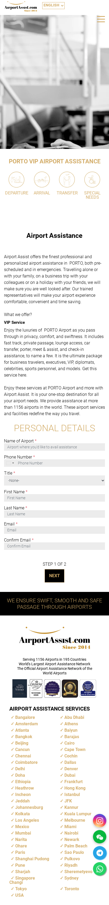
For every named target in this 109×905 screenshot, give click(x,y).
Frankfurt (73, 781)
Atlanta (22, 730)
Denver (71, 768)
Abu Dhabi (74, 717)
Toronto (71, 888)
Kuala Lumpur (77, 813)
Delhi (20, 768)
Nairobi (71, 833)
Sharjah (22, 871)
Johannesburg (29, 807)
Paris (20, 852)
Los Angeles (27, 820)
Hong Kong (74, 788)
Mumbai (23, 833)
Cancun (22, 749)
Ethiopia (23, 781)
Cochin (70, 755)
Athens (71, 723)
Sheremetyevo (78, 871)
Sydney (71, 878)
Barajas (71, 736)
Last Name (15, 508)
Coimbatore (26, 762)
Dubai (69, 775)
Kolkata (22, 813)
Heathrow (24, 788)
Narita (21, 839)
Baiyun (70, 730)
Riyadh (70, 865)
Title (9, 473)
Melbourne (74, 820)
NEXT (54, 575)
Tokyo (21, 888)
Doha (20, 775)
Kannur (71, 807)
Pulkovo (72, 858)
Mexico (22, 826)
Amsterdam (26, 723)
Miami (70, 826)
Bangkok (23, 736)
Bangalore (25, 717)
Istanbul (72, 794)
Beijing (21, 743)
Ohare (21, 845)
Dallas (70, 762)
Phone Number (19, 457)
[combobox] (10, 463)
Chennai (23, 755)
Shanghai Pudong (32, 858)
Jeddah (22, 800)
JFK (68, 800)
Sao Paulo (74, 852)
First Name (16, 492)
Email (11, 524)
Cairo (69, 743)
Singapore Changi (22, 880)
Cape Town (74, 749)
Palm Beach (75, 845)
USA (19, 895)
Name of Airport (20, 441)
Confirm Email (19, 540)
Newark (71, 839)
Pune (20, 865)
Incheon (23, 794)
